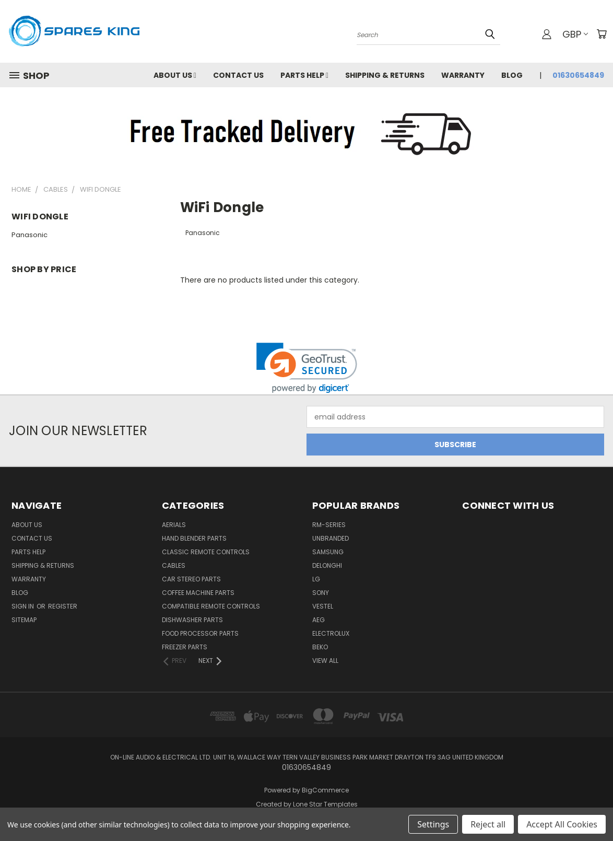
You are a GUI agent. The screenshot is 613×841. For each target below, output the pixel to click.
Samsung (328, 551)
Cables (173, 565)
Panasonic (29, 235)
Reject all (487, 824)
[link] (306, 368)
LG (316, 579)
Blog (512, 75)
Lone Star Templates (325, 804)
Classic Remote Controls (206, 551)
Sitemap (24, 619)
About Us (175, 75)
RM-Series (329, 524)
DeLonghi (327, 565)
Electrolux (330, 633)
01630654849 (578, 75)
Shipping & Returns (385, 75)
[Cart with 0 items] (601, 34)
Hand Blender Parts (194, 538)
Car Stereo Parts (191, 579)
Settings (433, 824)
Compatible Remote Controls (211, 606)
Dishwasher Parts (192, 619)
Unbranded (330, 538)
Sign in (23, 606)
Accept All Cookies (561, 824)
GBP (575, 34)
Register (62, 606)
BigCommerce (325, 790)
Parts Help (304, 75)
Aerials (174, 524)
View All (325, 660)
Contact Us (238, 75)
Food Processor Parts (200, 633)
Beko (320, 647)
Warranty (463, 75)
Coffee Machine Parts (198, 592)
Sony (320, 592)
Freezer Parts (184, 647)
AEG (318, 619)
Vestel (322, 606)
